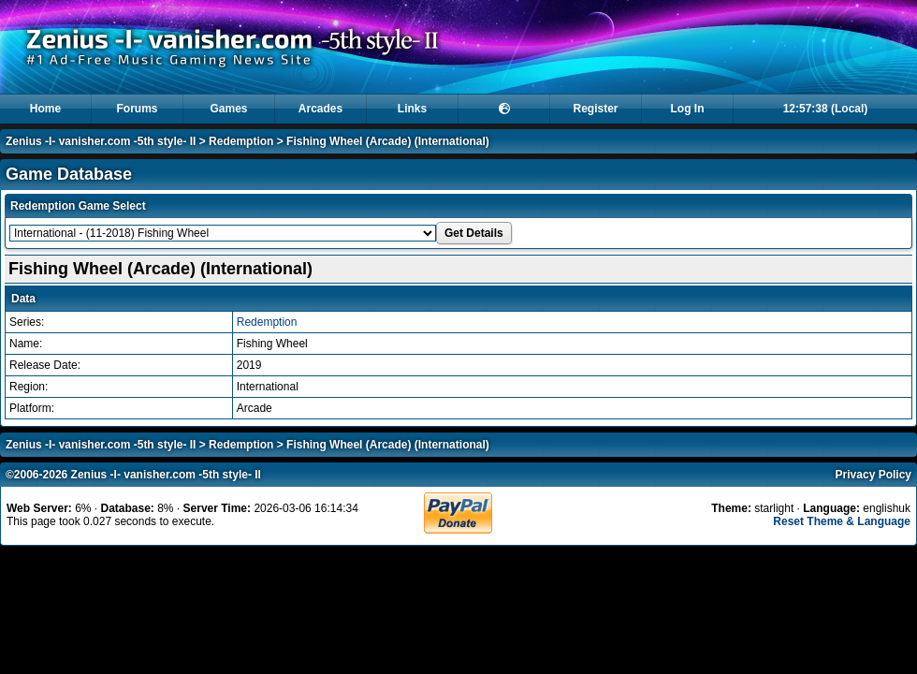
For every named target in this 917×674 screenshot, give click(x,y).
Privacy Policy (873, 474)
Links (412, 108)
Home (45, 108)
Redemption (241, 141)
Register (595, 108)
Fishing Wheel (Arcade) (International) (387, 141)
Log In (688, 108)
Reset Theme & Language (841, 521)
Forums (136, 108)
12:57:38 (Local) (825, 108)
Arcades (320, 108)
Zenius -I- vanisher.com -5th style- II (101, 141)
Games (228, 108)
